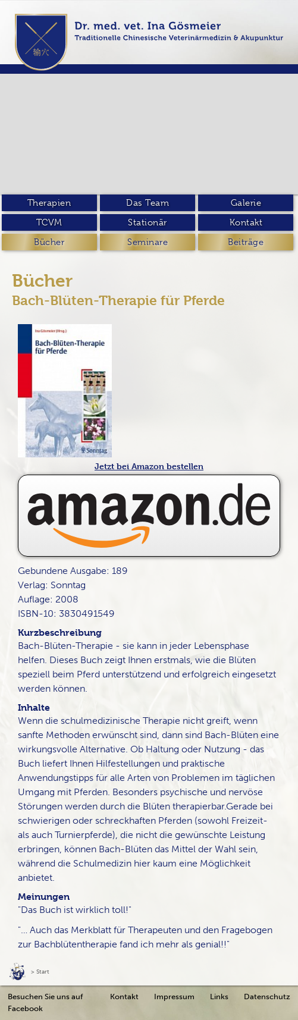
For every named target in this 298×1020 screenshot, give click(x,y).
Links (219, 996)
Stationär (147, 222)
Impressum (174, 996)
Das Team (147, 202)
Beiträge (246, 242)
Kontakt (246, 222)
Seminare (147, 242)
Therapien (49, 202)
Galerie (246, 202)
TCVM (49, 222)
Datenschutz (267, 996)
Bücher (49, 242)
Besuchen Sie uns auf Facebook (45, 1002)
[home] (149, 42)
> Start (40, 971)
